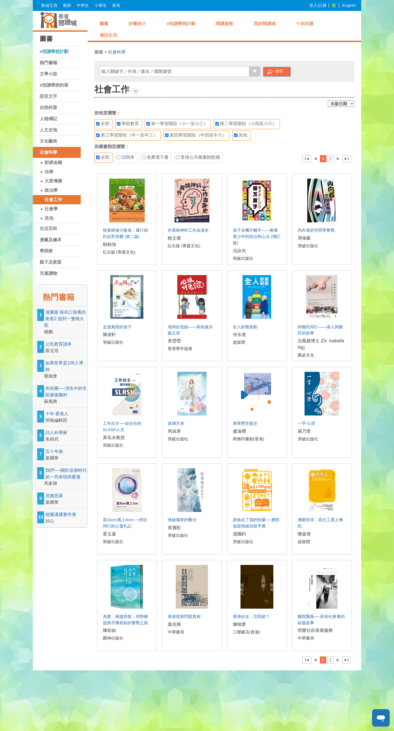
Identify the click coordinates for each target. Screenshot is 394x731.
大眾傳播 (53, 181)
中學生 (83, 5)
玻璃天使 (176, 423)
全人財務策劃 (245, 327)
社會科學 (48, 152)
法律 (49, 171)
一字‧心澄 (306, 423)
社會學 (51, 209)
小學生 (100, 5)
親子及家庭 (51, 262)
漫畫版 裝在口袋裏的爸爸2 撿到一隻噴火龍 (65, 322)
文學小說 (48, 74)
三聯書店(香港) (246, 632)
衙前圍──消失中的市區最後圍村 (65, 395)
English (349, 5)
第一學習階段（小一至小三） (177, 123)
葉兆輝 (174, 624)
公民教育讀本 (65, 348)
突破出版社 (243, 258)
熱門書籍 (48, 62)
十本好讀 (304, 23)
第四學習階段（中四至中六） (196, 135)
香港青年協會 (180, 348)
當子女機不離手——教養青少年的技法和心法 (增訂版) (256, 236)
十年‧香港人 (65, 417)
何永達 (239, 334)
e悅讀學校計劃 (54, 51)
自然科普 (48, 107)
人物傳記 (48, 118)
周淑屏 (174, 431)
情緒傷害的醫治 (182, 519)
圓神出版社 (113, 638)
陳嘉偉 (304, 534)
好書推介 (137, 23)
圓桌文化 (306, 355)
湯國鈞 (239, 534)
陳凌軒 (109, 334)
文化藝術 (48, 141)
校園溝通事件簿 (65, 518)
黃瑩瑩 (174, 340)
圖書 (104, 23)
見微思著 (65, 499)
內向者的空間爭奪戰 (316, 230)
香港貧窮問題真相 (184, 616)
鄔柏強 (109, 244)
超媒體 (239, 342)
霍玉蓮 (109, 534)
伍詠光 (239, 250)
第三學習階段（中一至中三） (127, 135)
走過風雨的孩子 (117, 327)
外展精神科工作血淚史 (188, 230)
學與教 (46, 251)
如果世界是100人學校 (65, 370)
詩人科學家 (65, 436)
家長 (116, 5)
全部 (102, 123)
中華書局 (176, 632)
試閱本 (126, 157)
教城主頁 (49, 5)
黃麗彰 (174, 527)
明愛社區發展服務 (315, 630)
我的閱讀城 (265, 23)
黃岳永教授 (114, 437)
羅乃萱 (304, 431)
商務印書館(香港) (248, 439)
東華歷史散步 (245, 423)
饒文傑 (174, 238)
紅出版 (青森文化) (119, 252)
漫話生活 (108, 35)
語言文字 (48, 96)
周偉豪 (304, 238)
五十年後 (65, 455)
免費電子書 (155, 157)
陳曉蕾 (239, 624)
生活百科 (48, 228)
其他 (49, 218)
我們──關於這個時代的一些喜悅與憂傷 (65, 477)
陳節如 (109, 630)
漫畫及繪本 (51, 239)
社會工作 (53, 199)
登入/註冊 (318, 5)
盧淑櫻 (239, 431)
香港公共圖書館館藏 (198, 157)
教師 (67, 5)
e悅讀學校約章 (54, 85)
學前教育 (128, 123)
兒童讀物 (48, 273)
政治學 (51, 190)
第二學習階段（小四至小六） (246, 123)
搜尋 (279, 71)
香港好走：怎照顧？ (251, 616)
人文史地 (48, 130)
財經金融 (53, 162)
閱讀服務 (224, 23)
